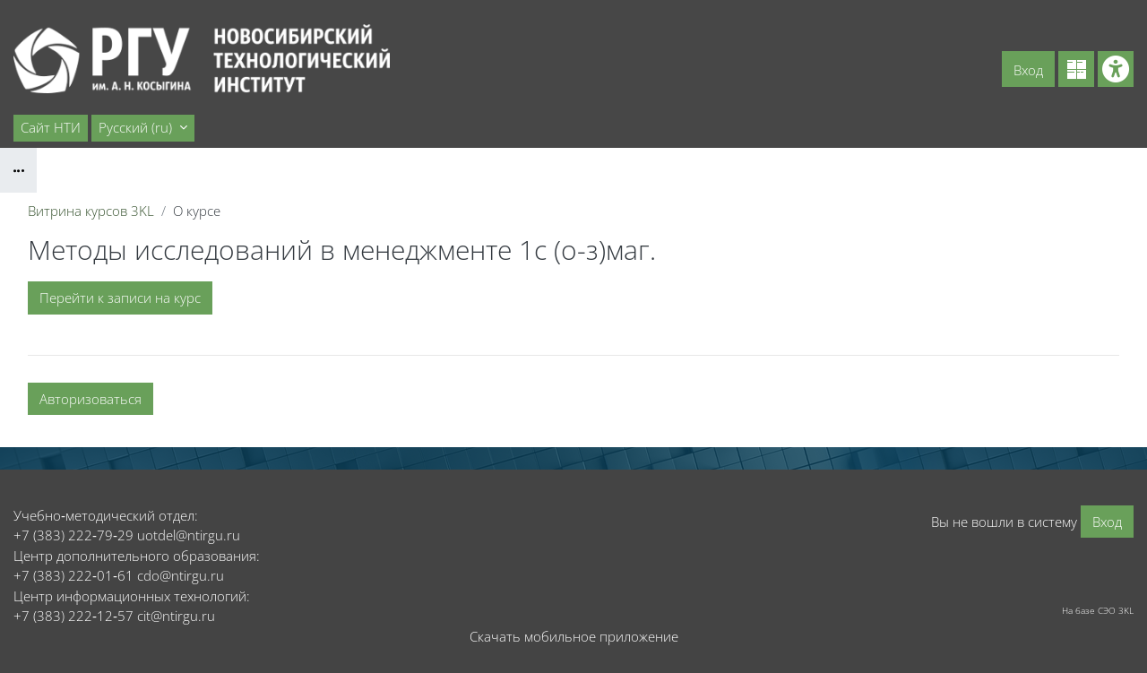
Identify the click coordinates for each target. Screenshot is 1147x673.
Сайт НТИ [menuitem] (51, 127)
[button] (142, 128)
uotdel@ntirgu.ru (188, 535)
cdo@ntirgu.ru (180, 575)
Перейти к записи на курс (120, 297)
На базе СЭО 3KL (1098, 610)
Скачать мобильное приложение (574, 636)
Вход (1028, 70)
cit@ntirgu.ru (176, 616)
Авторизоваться (90, 399)
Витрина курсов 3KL (91, 211)
